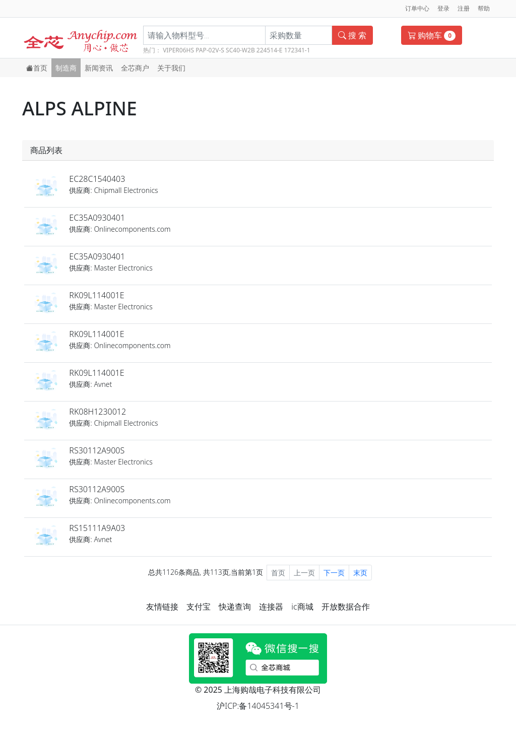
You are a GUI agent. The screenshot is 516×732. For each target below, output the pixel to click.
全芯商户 (135, 68)
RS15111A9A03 (97, 528)
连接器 (271, 606)
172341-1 (297, 50)
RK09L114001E (96, 295)
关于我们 (171, 68)
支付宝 (198, 606)
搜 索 (352, 35)
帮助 (484, 8)
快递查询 (235, 606)
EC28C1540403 (97, 178)
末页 (360, 572)
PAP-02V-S (210, 50)
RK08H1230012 (97, 411)
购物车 (432, 35)
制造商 (66, 68)
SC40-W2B (240, 50)
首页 (36, 68)
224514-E (269, 50)
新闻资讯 (99, 68)
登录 (443, 8)
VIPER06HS (178, 50)
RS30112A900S (96, 450)
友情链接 (162, 606)
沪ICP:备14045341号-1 (258, 705)
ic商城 (302, 606)
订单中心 (417, 8)
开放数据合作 (345, 606)
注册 (464, 8)
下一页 (334, 572)
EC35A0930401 (97, 217)
